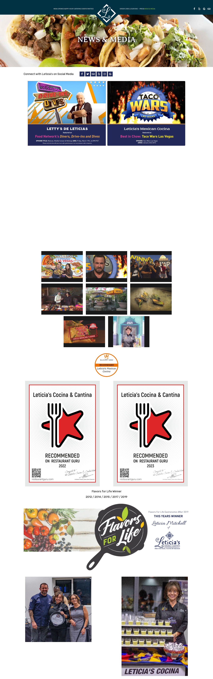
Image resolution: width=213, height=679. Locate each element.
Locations (134, 9)
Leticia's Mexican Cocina (106, 370)
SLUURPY (104, 360)
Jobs (127, 9)
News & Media (150, 9)
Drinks (61, 9)
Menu (56, 9)
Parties (90, 9)
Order (122, 9)
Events (84, 9)
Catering (77, 9)
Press (142, 9)
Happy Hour (68, 9)
